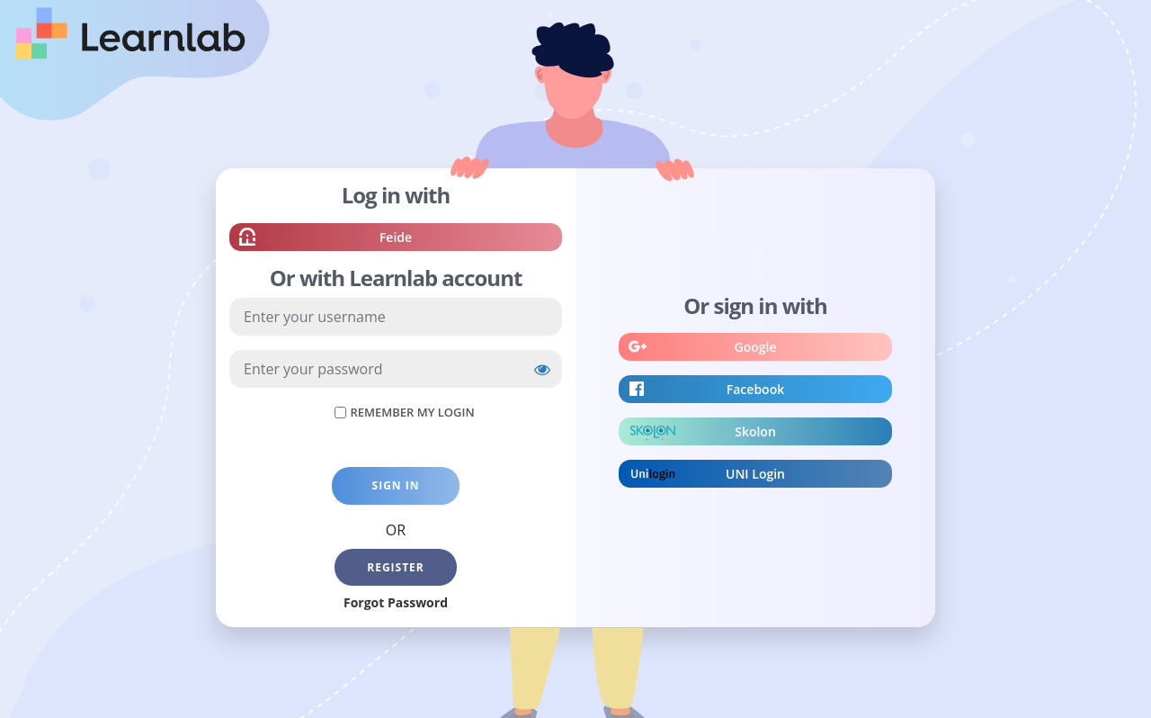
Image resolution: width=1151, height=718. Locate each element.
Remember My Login (412, 412)
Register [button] (395, 567)
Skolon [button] (755, 433)
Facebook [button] (755, 391)
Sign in (396, 485)
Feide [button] (395, 239)
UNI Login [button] (755, 476)
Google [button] (756, 349)
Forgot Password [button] (396, 602)
